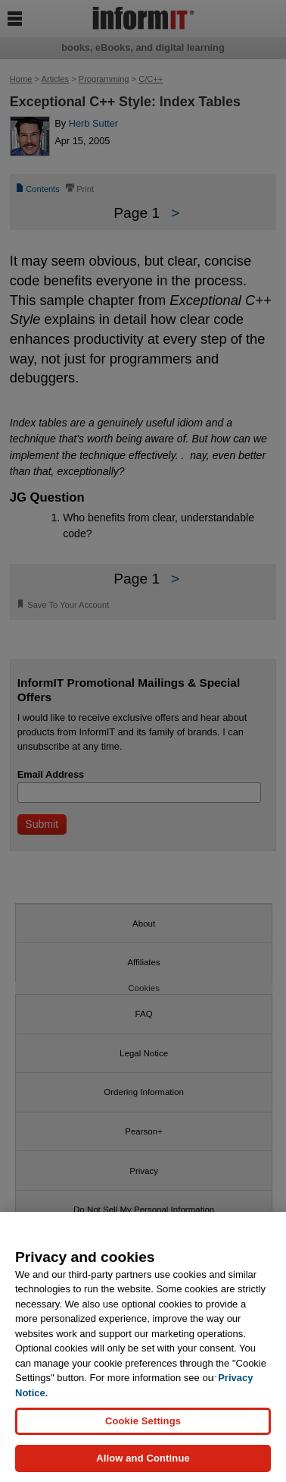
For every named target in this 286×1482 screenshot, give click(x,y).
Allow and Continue (143, 1458)
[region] (143, 1347)
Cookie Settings (143, 1421)
